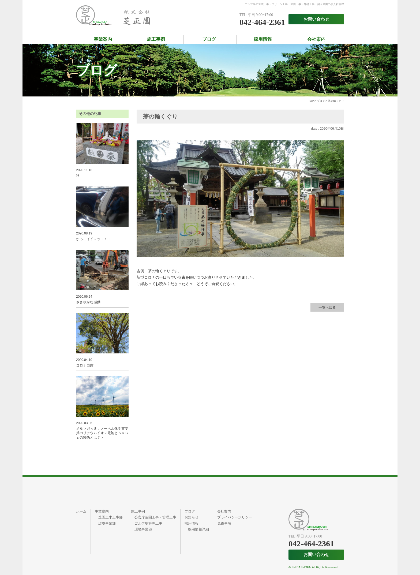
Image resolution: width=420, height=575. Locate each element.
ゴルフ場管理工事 (148, 523)
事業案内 (103, 39)
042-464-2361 (262, 22)
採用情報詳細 (198, 529)
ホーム (81, 511)
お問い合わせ (316, 19)
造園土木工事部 (110, 517)
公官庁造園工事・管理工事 (155, 517)
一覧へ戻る (327, 307)
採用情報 (263, 39)
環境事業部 (107, 523)
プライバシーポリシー (234, 517)
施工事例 (156, 39)
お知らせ (191, 517)
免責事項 (224, 523)
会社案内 (316, 39)
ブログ (209, 39)
